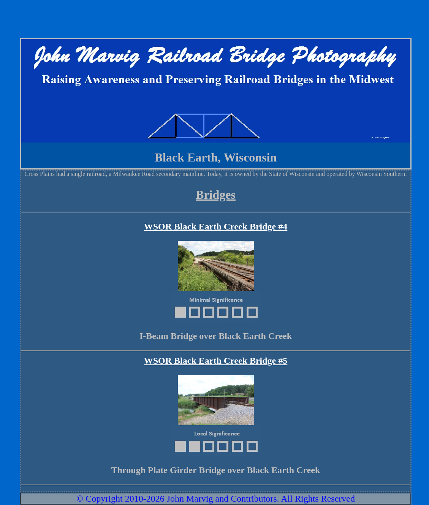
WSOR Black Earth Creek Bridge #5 (216, 361)
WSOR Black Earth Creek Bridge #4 (216, 226)
